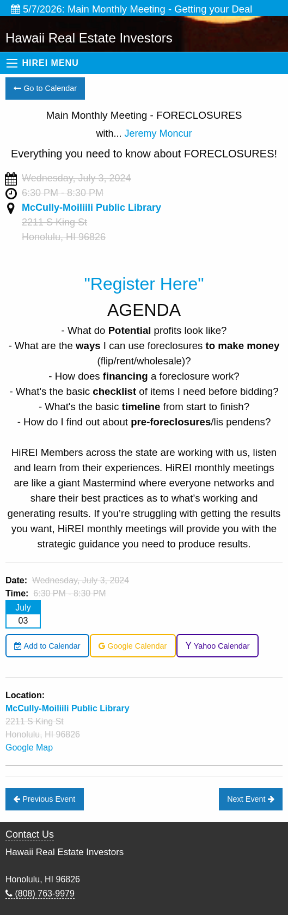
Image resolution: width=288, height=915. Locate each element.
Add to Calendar (47, 646)
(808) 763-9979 (40, 893)
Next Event (250, 799)
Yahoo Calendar (217, 646)
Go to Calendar (45, 88)
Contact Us (29, 834)
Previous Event (44, 799)
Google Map (29, 747)
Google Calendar (133, 646)
